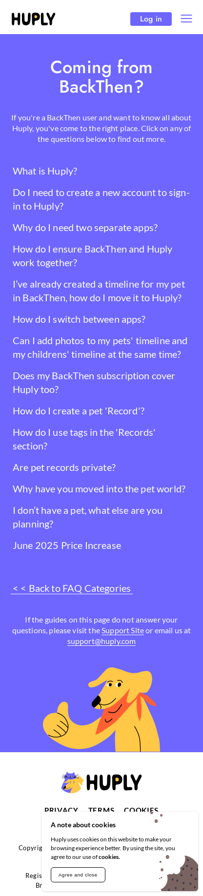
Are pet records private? (64, 467)
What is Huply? (45, 170)
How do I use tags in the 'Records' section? (84, 438)
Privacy (61, 810)
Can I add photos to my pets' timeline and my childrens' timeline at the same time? (100, 347)
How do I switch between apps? (79, 319)
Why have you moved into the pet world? (99, 488)
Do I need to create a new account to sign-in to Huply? (101, 199)
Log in (151, 18)
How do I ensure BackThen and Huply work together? (92, 255)
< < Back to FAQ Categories (72, 588)
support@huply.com (101, 640)
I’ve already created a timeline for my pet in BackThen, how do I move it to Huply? (99, 290)
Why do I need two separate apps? (85, 227)
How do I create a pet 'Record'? (78, 410)
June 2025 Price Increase (67, 545)
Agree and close (78, 874)
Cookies (141, 810)
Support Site (123, 630)
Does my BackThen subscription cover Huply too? (94, 382)
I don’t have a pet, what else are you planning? (87, 516)
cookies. (109, 856)
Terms (101, 810)
